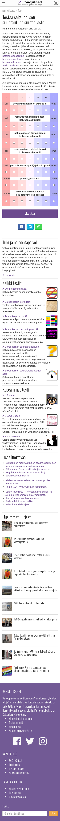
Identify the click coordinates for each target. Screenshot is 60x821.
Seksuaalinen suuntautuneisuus (20, 346)
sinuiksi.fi (8, 275)
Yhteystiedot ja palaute (20, 718)
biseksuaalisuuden (12, 62)
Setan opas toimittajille (17, 475)
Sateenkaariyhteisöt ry (20, 730)
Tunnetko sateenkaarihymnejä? (20, 329)
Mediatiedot (15, 726)
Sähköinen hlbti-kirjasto (17, 504)
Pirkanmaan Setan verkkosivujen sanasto (27, 469)
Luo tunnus (14, 764)
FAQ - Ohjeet (15, 760)
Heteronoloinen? (12, 436)
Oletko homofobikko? (14, 288)
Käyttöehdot (15, 792)
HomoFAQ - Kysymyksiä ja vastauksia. (26, 486)
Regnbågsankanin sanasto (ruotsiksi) (25, 472)
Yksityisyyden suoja (19, 788)
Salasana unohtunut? (19, 772)
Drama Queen (11, 415)
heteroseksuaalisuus (13, 55)
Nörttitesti (8, 395)
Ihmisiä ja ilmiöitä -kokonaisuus (22, 498)
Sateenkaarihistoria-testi (16, 301)
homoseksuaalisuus (13, 59)
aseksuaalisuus (10, 65)
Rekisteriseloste (17, 796)
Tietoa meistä (16, 722)
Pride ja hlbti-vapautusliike (19, 501)
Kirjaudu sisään (16, 768)
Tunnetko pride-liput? (14, 316)
